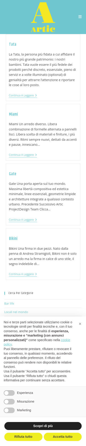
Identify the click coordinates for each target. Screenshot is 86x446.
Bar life (9, 303)
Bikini (13, 239)
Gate (12, 174)
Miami (13, 114)
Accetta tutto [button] (62, 436)
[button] (80, 323)
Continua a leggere (23, 95)
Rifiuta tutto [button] (23, 436)
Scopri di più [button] (43, 426)
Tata (12, 44)
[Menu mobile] (80, 17)
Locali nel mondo (16, 312)
